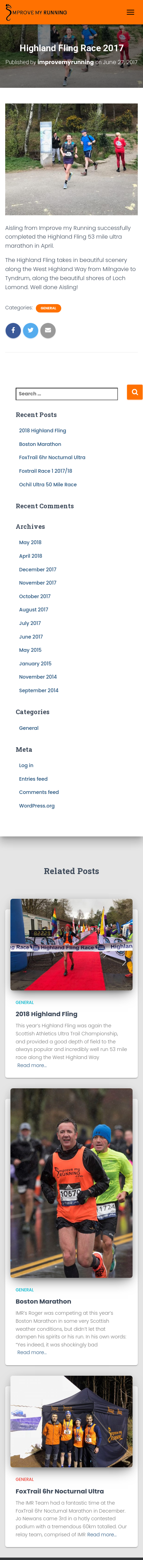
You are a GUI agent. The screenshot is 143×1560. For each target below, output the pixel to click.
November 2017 (37, 582)
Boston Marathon (40, 444)
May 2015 (30, 650)
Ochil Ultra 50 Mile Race (48, 484)
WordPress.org (37, 805)
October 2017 (34, 596)
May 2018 (30, 542)
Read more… (32, 1065)
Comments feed (39, 792)
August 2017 (33, 609)
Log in (26, 765)
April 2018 (30, 556)
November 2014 (38, 676)
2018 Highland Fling (42, 430)
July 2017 (30, 623)
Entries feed (33, 778)
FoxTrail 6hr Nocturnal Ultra (52, 457)
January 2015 (35, 663)
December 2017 (37, 569)
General (48, 308)
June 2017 (31, 636)
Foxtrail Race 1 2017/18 (45, 471)
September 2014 (38, 690)
